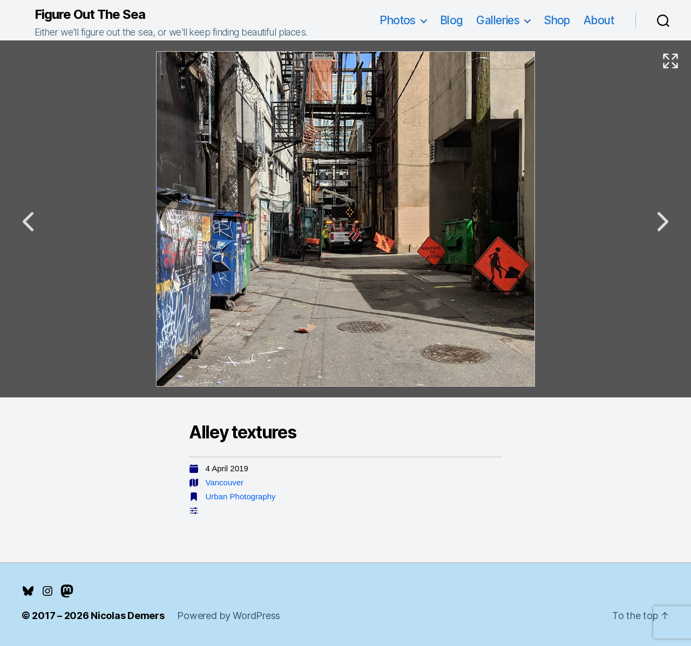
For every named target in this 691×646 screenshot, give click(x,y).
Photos (398, 20)
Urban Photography (241, 496)
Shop (557, 20)
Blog (451, 20)
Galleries (497, 20)
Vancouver (225, 482)
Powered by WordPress (228, 615)
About (599, 20)
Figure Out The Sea (90, 14)
